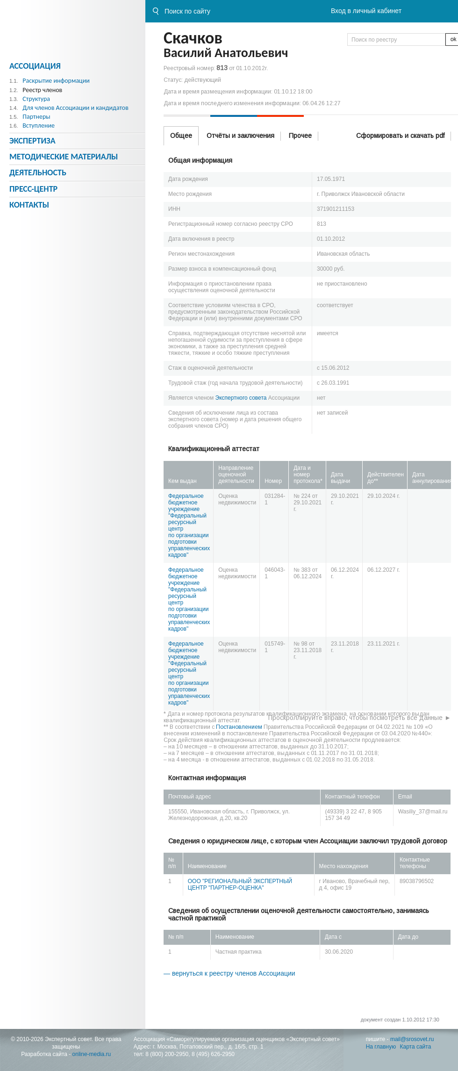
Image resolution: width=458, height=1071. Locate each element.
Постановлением (239, 727)
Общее (181, 135)
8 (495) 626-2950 (213, 1054)
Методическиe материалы (63, 156)
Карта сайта (415, 1046)
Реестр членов (42, 90)
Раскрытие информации (56, 81)
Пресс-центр (33, 189)
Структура (36, 99)
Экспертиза (32, 141)
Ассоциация (35, 66)
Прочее (300, 135)
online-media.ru (91, 1054)
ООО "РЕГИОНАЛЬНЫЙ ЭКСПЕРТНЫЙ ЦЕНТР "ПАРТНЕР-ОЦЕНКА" (240, 884)
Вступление (38, 125)
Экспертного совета (241, 398)
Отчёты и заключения (240, 135)
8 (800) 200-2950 (166, 1054)
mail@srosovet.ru (412, 1039)
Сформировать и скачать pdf (400, 135)
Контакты (29, 205)
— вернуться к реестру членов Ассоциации (229, 973)
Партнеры (36, 117)
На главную (381, 1046)
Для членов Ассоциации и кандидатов (75, 108)
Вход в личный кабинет (366, 10)
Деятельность (37, 172)
